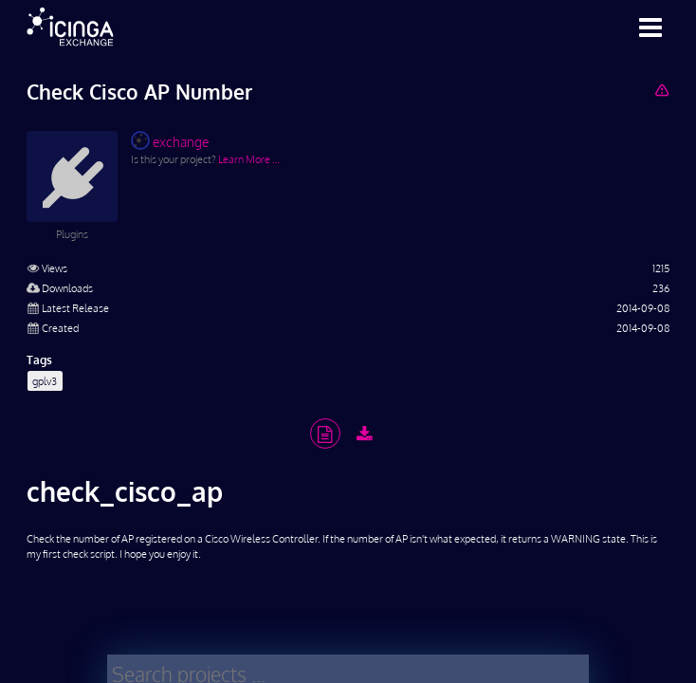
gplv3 (44, 381)
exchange (170, 140)
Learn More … (249, 159)
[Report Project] (661, 90)
